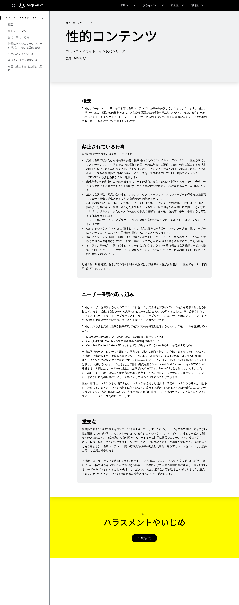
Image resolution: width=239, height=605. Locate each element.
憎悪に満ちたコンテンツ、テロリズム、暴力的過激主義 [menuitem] (25, 45)
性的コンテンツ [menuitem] (17, 30)
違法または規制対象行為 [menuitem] (22, 60)
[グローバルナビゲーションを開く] (13, 5)
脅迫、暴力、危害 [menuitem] (18, 37)
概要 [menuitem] (10, 24)
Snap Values (35, 5)
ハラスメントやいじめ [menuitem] (21, 53)
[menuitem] (24, 18)
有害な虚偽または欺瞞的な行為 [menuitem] (25, 68)
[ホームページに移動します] (22, 5)
